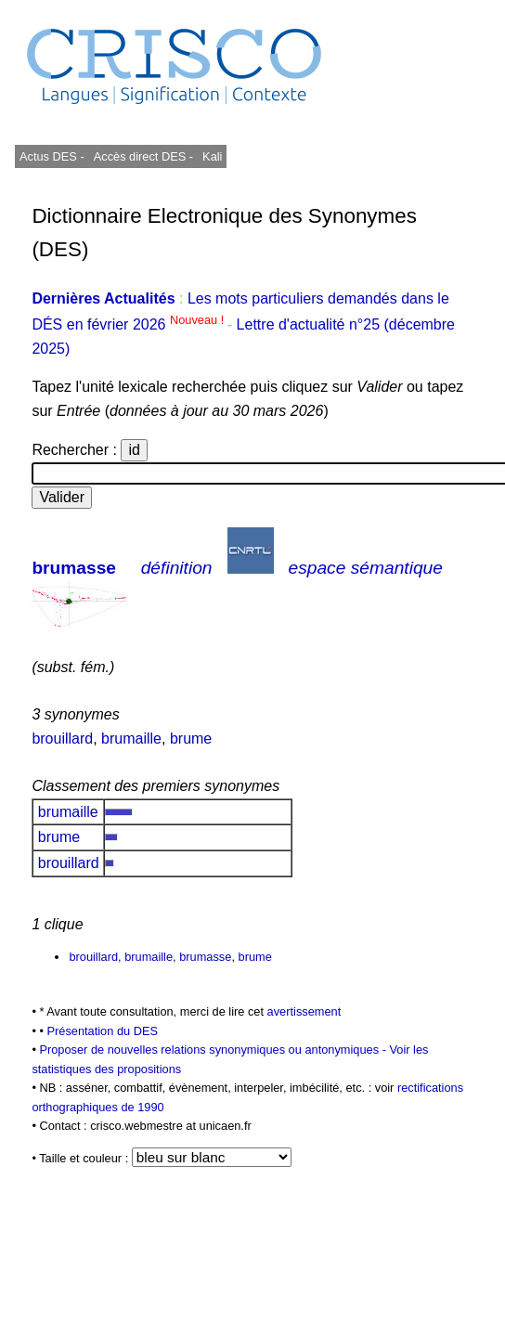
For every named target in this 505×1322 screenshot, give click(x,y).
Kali (212, 156)
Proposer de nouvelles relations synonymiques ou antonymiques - (214, 1049)
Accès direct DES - (143, 156)
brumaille (131, 738)
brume (191, 738)
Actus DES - (51, 156)
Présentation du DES (102, 1031)
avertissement (304, 1011)
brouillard (62, 738)
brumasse (74, 567)
